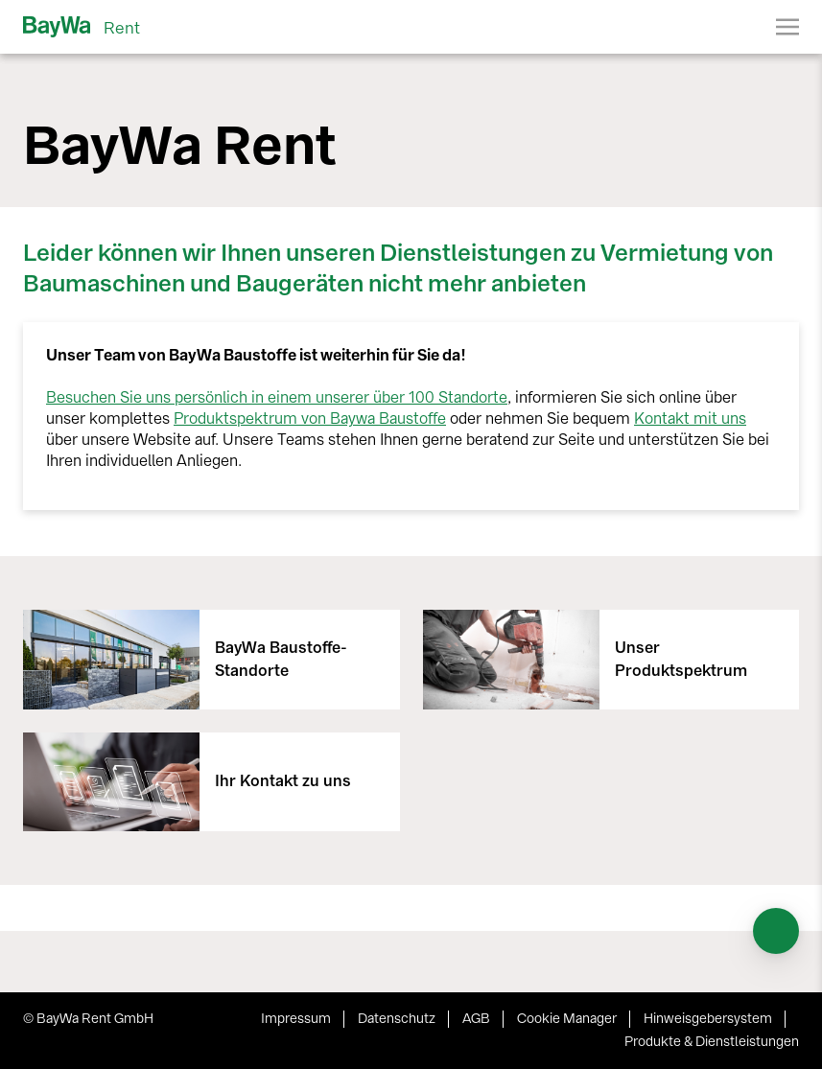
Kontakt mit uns (690, 418)
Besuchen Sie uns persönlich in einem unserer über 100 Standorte (276, 397)
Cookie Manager (567, 1019)
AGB (476, 1019)
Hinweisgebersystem (708, 1019)
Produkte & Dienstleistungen (711, 1042)
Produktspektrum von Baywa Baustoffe (310, 418)
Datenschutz (396, 1019)
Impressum (296, 1019)
